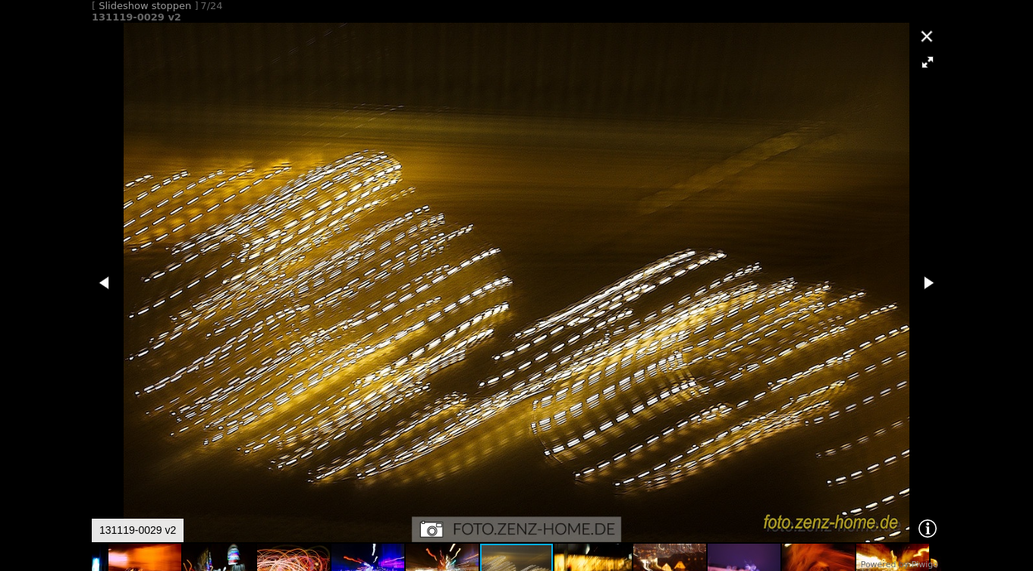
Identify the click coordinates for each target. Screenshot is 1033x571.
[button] (927, 62)
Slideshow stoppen (145, 5)
